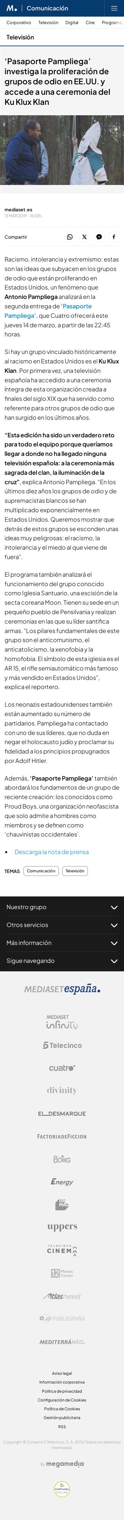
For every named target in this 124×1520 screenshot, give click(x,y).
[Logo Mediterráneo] (62, 1341)
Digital (71, 23)
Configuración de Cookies (62, 1400)
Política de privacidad (62, 1391)
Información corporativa (62, 1382)
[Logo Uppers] (62, 1227)
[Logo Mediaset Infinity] (62, 1022)
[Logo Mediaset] (62, 993)
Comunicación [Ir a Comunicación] (47, 8)
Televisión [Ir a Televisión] (20, 37)
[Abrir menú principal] (114, 8)
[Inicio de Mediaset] (12, 8)
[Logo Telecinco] (62, 1045)
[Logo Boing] (62, 1159)
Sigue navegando (62, 960)
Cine (90, 23)
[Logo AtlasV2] (62, 1296)
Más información (62, 943)
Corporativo (19, 23)
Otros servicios (62, 925)
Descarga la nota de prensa (52, 851)
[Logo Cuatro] (62, 1068)
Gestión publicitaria (62, 1417)
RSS (62, 1426)
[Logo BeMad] (62, 1205)
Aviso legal (62, 1373)
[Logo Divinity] (62, 1091)
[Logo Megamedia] (65, 1464)
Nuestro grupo (62, 907)
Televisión (48, 23)
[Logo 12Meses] (62, 1273)
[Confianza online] (62, 1495)
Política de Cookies (62, 1408)
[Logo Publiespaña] (62, 1319)
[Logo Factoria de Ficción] (62, 1136)
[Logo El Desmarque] (62, 1114)
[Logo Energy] (62, 1182)
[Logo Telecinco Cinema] (62, 1251)
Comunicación (41, 871)
